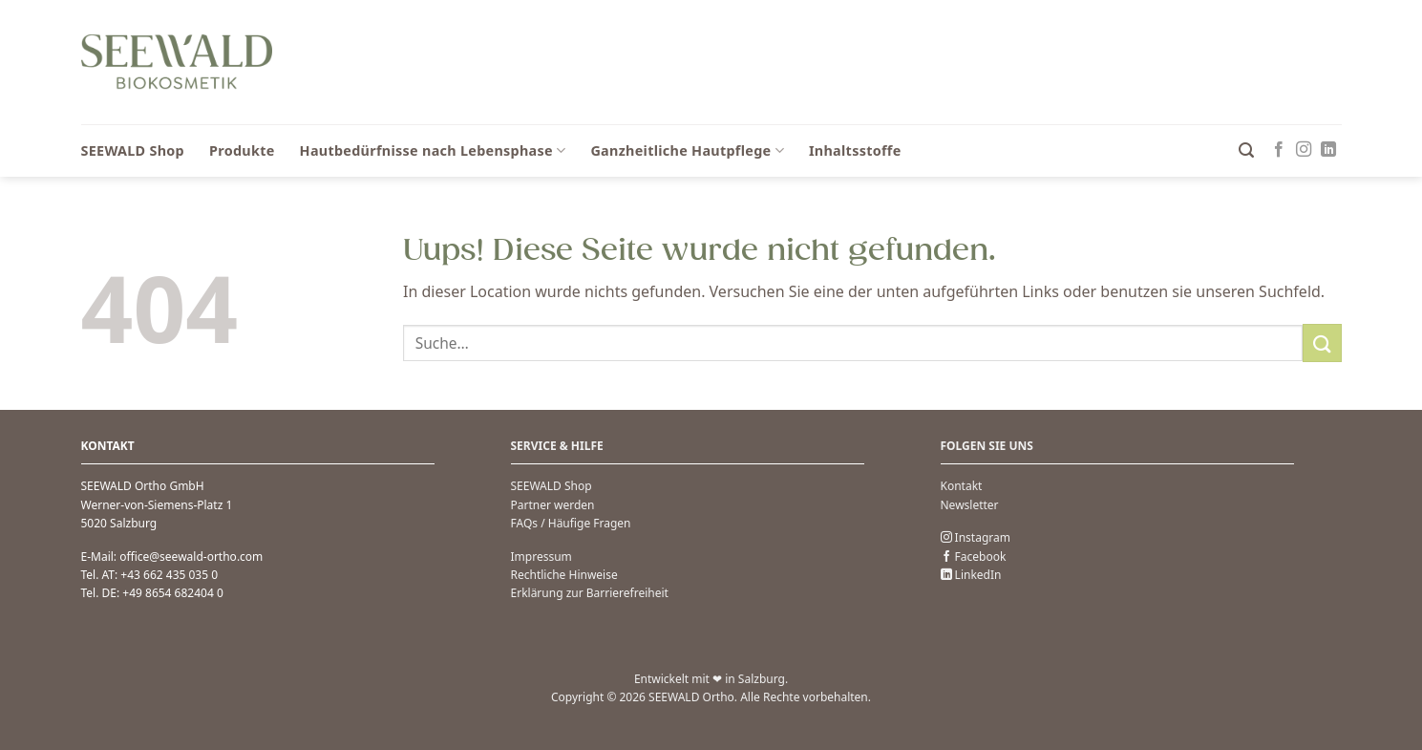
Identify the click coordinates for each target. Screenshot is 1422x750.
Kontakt (962, 486)
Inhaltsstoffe (855, 150)
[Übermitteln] (1322, 342)
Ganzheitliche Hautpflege (687, 151)
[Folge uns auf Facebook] (1278, 150)
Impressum (541, 556)
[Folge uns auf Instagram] (1303, 150)
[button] (1246, 150)
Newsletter (970, 505)
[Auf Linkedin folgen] (1328, 150)
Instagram (975, 537)
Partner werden (553, 505)
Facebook (974, 556)
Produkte (242, 150)
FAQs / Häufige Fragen (571, 523)
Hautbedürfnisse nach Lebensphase (433, 151)
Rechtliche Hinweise (564, 575)
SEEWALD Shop (133, 150)
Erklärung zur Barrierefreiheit (590, 593)
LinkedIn (971, 575)
